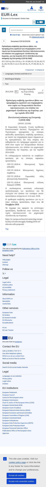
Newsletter (6, 301)
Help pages (6, 260)
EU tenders (6, 315)
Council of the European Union (12, 397)
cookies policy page (17, 462)
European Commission (10, 400)
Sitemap (5, 265)
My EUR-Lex (31, 8)
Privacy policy (7, 378)
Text (5, 84)
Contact (5, 262)
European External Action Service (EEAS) (16, 410)
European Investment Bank (11, 418)
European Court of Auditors (11, 408)
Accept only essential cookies (21, 481)
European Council (8, 395)
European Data (7, 312)
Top (6, 229)
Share (38, 42)
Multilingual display (11, 79)
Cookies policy (7, 285)
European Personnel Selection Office (15, 428)
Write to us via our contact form (13, 356)
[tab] (23, 74)
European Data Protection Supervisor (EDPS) (17, 423)
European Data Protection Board (13, 426)
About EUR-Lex (7, 299)
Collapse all (39, 70)
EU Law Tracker (7, 330)
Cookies (5, 384)
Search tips (15, 35)
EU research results (9, 318)
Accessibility (6, 287)
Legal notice (6, 282)
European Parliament (9, 392)
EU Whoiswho (7, 320)
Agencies (5, 433)
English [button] (41, 8)
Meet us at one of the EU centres (13, 358)
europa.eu (18, 342)
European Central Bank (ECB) (12, 405)
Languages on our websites (12, 376)
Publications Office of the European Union (16, 431)
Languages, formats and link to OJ (17, 73)
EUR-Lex (9, 14)
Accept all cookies (16, 475)
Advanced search (38, 37)
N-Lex (4, 327)
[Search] (42, 30)
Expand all (29, 70)
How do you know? (35, 2)
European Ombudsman (10, 420)
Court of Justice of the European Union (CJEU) (18, 403)
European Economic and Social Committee (17, 413)
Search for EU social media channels (15, 367)
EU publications (7, 323)
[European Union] (7, 338)
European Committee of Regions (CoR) (15, 415)
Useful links (6, 304)
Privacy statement (8, 290)
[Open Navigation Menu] (4, 30)
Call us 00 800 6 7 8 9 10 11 (11, 351)
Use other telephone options (12, 353)
